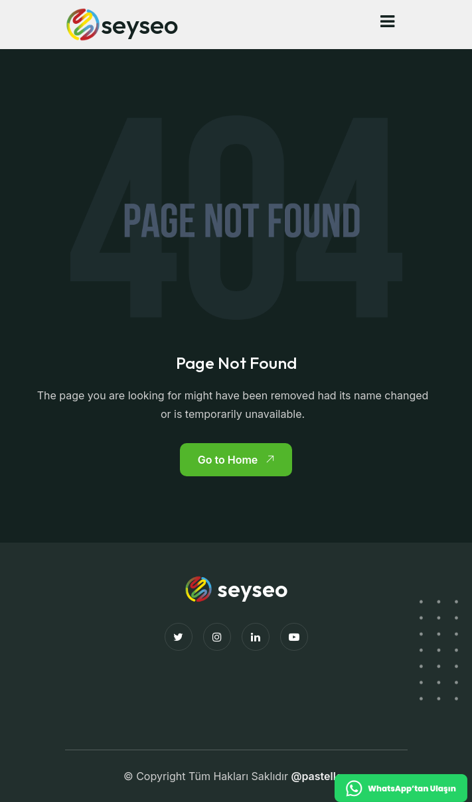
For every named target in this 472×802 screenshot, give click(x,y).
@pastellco (320, 776)
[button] (387, 21)
